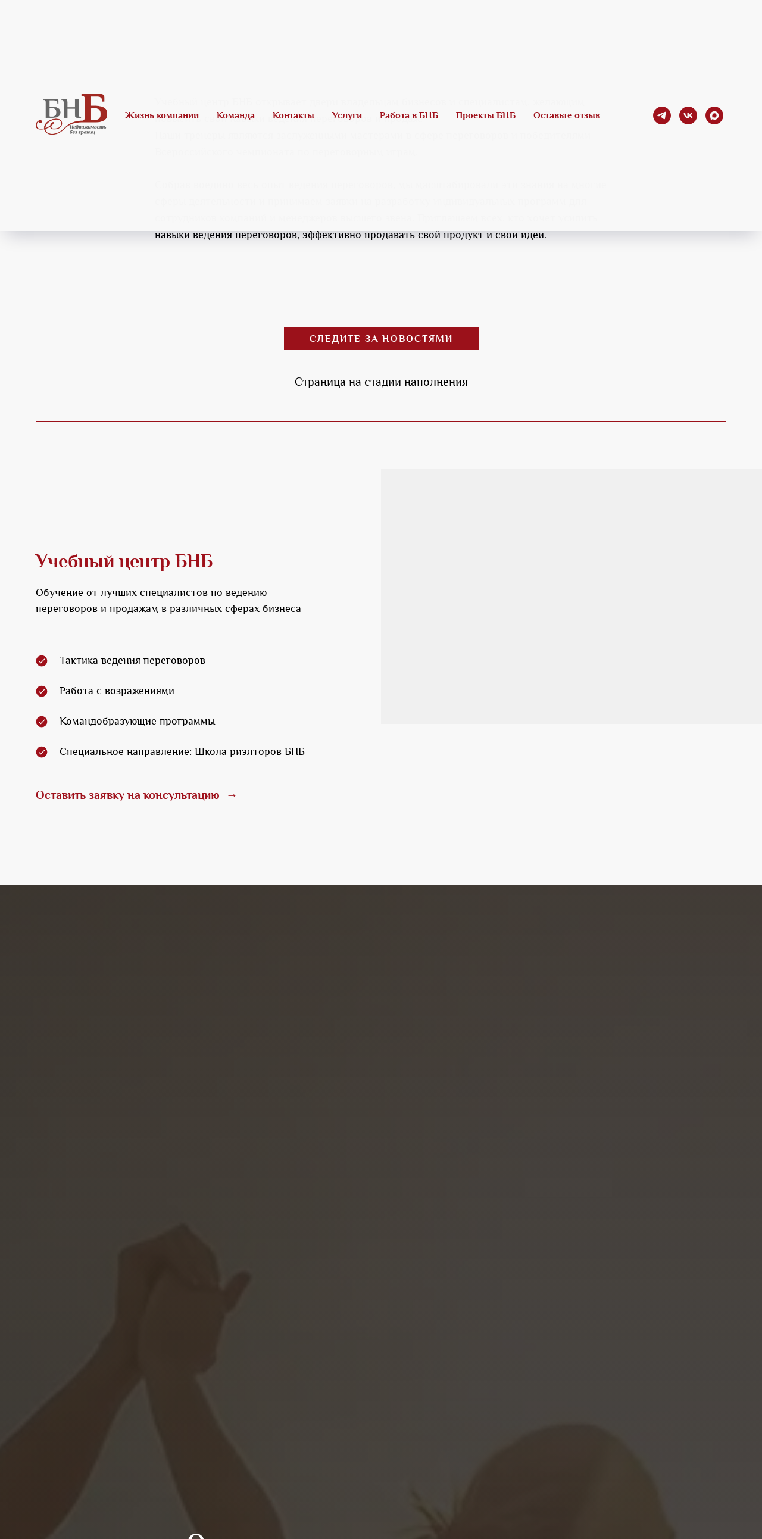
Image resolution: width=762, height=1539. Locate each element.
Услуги (347, 115)
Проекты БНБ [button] (486, 115)
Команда (236, 115)
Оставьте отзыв (566, 115)
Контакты (293, 115)
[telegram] (662, 115)
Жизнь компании (162, 115)
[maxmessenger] (714, 115)
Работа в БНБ (409, 115)
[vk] (688, 115)
